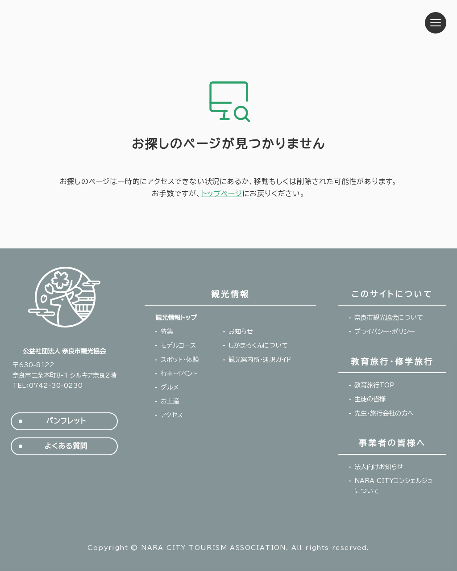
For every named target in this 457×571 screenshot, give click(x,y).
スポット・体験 (180, 360)
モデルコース (178, 345)
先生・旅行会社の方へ (384, 413)
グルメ (170, 387)
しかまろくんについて (258, 345)
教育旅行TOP (374, 385)
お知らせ (240, 331)
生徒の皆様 (370, 399)
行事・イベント (179, 373)
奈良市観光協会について (388, 318)
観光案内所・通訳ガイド (260, 360)
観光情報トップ (175, 317)
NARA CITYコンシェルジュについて (393, 486)
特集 (167, 331)
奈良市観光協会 (67, 22)
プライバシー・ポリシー (384, 331)
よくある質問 (66, 446)
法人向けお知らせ (378, 467)
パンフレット (66, 421)
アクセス (172, 415)
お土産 (170, 401)
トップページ (221, 193)
